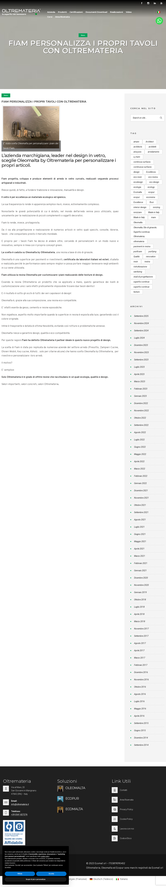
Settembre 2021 (141, 512)
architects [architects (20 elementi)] (138, 147)
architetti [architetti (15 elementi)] (152, 147)
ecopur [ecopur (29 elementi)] (151, 192)
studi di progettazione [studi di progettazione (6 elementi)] (143, 277)
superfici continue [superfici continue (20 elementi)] (141, 287)
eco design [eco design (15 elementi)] (154, 182)
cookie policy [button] (45, 856)
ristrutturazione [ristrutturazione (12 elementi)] (140, 266)
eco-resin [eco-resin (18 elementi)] (138, 177)
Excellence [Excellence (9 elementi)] (138, 202)
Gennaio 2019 (140, 592)
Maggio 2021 (140, 541)
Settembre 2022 (141, 425)
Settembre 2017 (141, 636)
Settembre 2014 (141, 745)
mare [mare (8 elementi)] (153, 217)
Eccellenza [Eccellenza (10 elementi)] (151, 172)
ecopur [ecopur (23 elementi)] (137, 197)
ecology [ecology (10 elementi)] (151, 187)
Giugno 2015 (140, 730)
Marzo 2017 (139, 658)
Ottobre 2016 (140, 687)
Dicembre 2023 (141, 345)
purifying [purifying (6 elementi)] (152, 251)
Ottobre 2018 (140, 599)
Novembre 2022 (141, 410)
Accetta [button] (51, 874)
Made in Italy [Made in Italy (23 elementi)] (139, 217)
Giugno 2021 (140, 534)
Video (129, 12)
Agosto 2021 (140, 519)
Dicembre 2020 (141, 578)
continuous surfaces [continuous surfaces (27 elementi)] (143, 167)
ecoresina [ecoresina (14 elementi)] (150, 197)
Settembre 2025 (141, 316)
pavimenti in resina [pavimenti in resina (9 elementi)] (142, 246)
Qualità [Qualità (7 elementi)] (136, 256)
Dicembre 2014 (141, 738)
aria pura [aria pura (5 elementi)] (137, 152)
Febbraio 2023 (140, 389)
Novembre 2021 (141, 498)
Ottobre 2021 (140, 505)
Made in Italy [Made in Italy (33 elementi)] (153, 212)
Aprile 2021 (139, 549)
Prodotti (62, 12)
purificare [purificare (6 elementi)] (138, 251)
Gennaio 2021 (140, 570)
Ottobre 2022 (140, 418)
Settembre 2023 (141, 359)
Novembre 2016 (141, 679)
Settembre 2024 (141, 330)
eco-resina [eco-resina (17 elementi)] (153, 177)
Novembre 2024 (141, 323)
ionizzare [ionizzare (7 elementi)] (138, 212)
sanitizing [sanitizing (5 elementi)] (138, 271)
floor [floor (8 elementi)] (152, 202)
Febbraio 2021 (140, 563)
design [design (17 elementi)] (137, 172)
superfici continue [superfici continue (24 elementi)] (141, 282)
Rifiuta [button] (20, 874)
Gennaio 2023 (140, 396)
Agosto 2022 (140, 432)
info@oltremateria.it (20, 804)
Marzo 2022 (139, 469)
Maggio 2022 (140, 454)
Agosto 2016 (140, 694)
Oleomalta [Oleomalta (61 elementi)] (138, 222)
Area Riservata (62, 17)
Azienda (51, 12)
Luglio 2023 (139, 367)
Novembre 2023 (141, 352)
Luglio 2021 (139, 527)
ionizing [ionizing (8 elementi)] (156, 207)
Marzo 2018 (139, 621)
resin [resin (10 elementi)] (136, 261)
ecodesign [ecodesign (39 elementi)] (138, 182)
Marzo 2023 (139, 381)
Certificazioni (76, 12)
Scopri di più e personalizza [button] (35, 879)
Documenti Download (96, 12)
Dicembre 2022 (141, 403)
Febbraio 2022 (140, 476)
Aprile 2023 (139, 374)
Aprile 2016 (139, 716)
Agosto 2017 (140, 643)
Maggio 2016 (140, 708)
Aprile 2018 (139, 614)
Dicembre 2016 (141, 672)
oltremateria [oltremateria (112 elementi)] (139, 241)
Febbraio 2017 (140, 665)
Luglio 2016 (139, 701)
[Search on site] (147, 117)
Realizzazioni (116, 12)
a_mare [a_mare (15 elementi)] (137, 157)
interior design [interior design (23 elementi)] (140, 207)
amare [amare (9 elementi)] (136, 142)
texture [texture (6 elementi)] (137, 292)
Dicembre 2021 (141, 490)
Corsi (49, 17)
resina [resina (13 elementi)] (147, 261)
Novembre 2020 (141, 585)
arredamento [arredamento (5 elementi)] (153, 152)
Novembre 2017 (141, 628)
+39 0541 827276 (19, 814)
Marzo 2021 (139, 556)
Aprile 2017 (139, 650)
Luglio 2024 (139, 338)
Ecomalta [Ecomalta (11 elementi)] (138, 192)
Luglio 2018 (139, 607)
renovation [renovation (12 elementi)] (151, 256)
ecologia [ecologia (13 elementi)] (137, 187)
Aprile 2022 (139, 461)
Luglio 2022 (139, 439)
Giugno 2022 (140, 447)
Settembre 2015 (141, 723)
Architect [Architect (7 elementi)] (150, 142)
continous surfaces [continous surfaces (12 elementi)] (142, 162)
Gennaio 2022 (140, 483)
